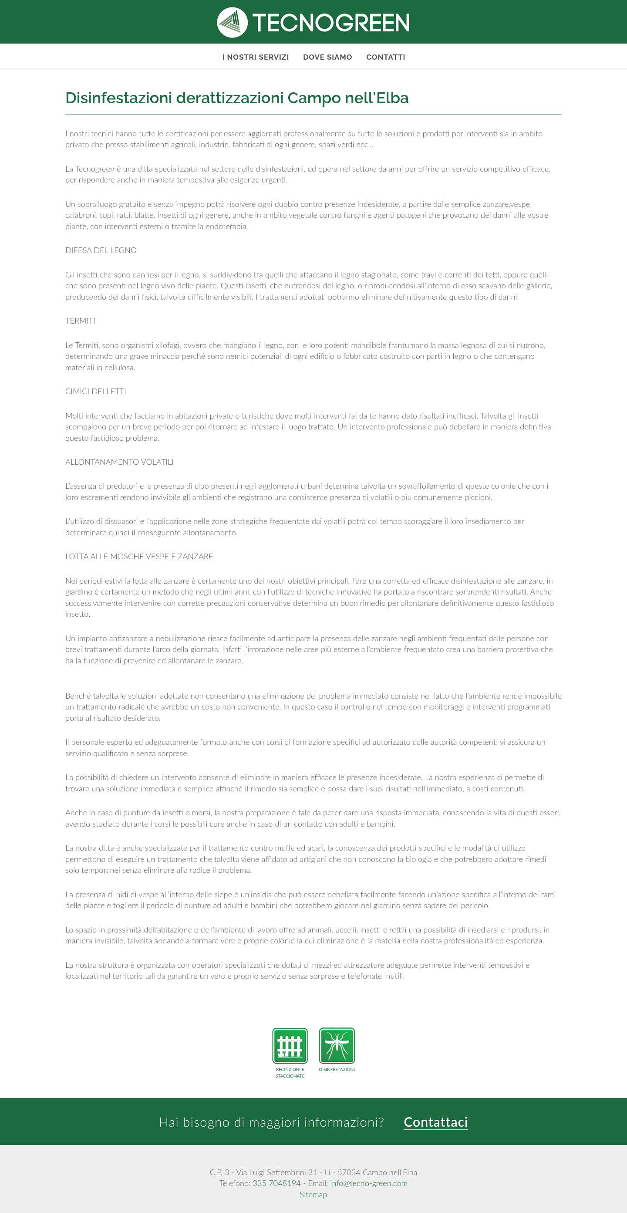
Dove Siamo (327, 57)
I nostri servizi (256, 57)
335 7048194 (276, 1183)
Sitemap (313, 1194)
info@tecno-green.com (369, 1183)
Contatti (385, 57)
